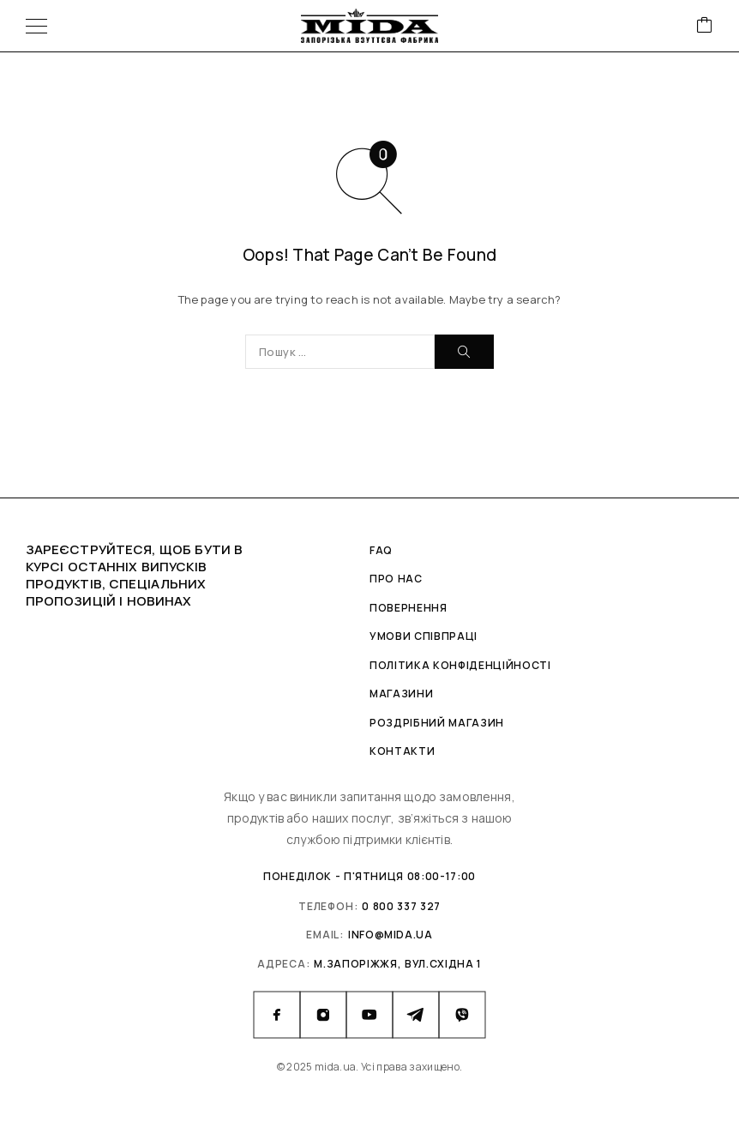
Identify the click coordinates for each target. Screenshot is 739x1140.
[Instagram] (323, 1015)
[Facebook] (277, 1015)
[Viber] (462, 1015)
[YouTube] (369, 1015)
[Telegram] (416, 1015)
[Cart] (704, 26)
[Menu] (36, 25)
